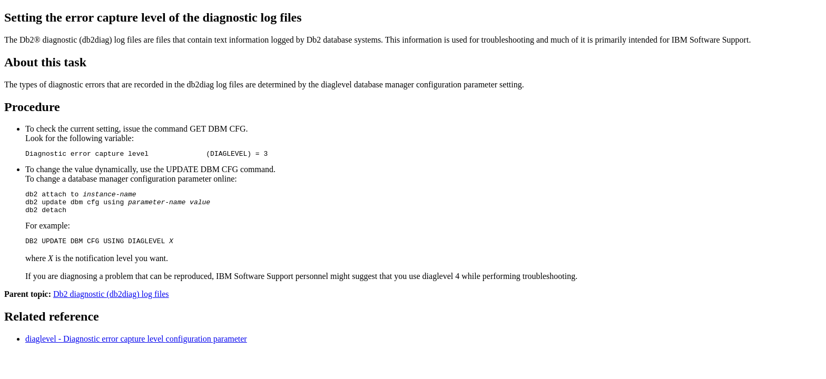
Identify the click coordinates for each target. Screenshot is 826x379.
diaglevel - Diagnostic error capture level (136, 346)
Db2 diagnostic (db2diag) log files (111, 301)
